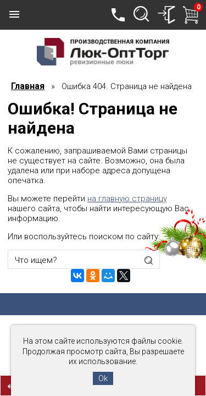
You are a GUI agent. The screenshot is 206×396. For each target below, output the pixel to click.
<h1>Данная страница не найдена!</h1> (103, 198)
